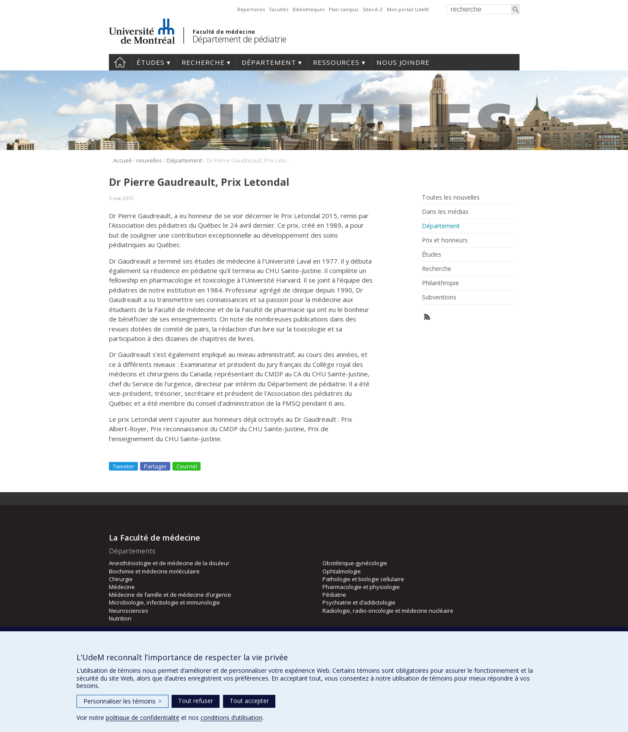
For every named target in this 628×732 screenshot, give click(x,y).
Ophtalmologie (341, 571)
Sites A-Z (373, 9)
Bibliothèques (309, 9)
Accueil (120, 62)
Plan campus (343, 9)
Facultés (278, 9)
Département (269, 62)
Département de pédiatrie (239, 39)
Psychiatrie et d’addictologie (358, 602)
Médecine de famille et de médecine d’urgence (170, 594)
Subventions (439, 297)
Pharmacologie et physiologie (361, 587)
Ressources (336, 62)
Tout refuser (195, 701)
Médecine (122, 587)
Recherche (203, 62)
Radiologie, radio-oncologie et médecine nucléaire (387, 610)
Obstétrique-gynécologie (354, 563)
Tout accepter (249, 701)
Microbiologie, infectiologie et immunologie (164, 602)
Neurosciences (128, 610)
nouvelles (149, 160)
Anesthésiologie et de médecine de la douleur (169, 563)
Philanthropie (440, 283)
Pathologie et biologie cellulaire (363, 579)
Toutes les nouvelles (451, 197)
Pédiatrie (334, 594)
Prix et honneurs (445, 240)
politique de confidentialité (142, 717)
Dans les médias (445, 211)
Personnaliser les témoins (122, 701)
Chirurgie (121, 579)
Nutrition (120, 618)
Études (151, 62)
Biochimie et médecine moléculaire (154, 571)
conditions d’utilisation (231, 717)
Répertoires (251, 9)
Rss (427, 317)
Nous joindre (403, 62)
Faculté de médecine (224, 31)
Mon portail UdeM (408, 9)
